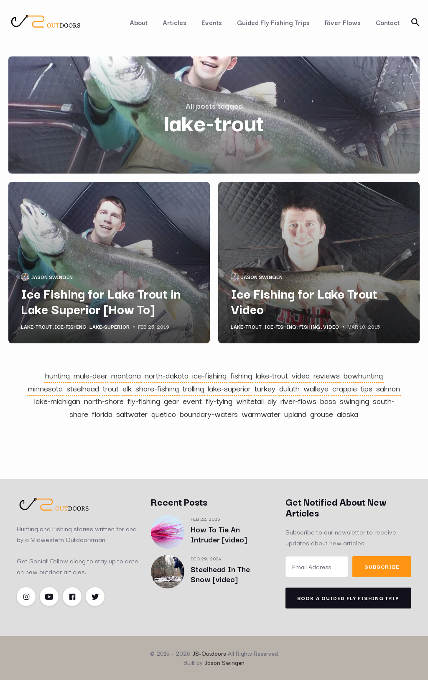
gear (171, 400)
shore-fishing (157, 388)
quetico (163, 413)
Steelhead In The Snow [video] (220, 574)
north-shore (104, 400)
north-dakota (167, 375)
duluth (289, 388)
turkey (265, 388)
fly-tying (219, 400)
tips (366, 388)
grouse (321, 413)
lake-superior (109, 327)
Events (211, 22)
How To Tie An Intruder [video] (219, 534)
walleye (316, 388)
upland (295, 413)
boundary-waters (209, 413)
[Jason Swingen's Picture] (25, 277)
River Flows (343, 22)
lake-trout (36, 327)
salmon (388, 388)
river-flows (298, 400)
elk (127, 388)
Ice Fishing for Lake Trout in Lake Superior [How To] (101, 300)
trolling (193, 388)
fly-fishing (143, 400)
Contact (388, 22)
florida (102, 413)
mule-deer (90, 375)
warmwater (261, 413)
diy (272, 400)
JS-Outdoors (209, 653)
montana (126, 375)
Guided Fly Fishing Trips (273, 22)
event (192, 400)
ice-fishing (71, 327)
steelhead (82, 388)
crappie (344, 388)
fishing (309, 327)
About (139, 22)
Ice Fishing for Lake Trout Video (304, 300)
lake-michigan (57, 400)
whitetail (250, 400)
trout (111, 388)
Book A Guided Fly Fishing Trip (348, 598)
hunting (57, 375)
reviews (326, 375)
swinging (354, 400)
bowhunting (363, 375)
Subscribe (381, 566)
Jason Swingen (52, 277)
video (331, 327)
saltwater (132, 413)
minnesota (45, 388)
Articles (174, 22)
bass (328, 400)
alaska (347, 413)
